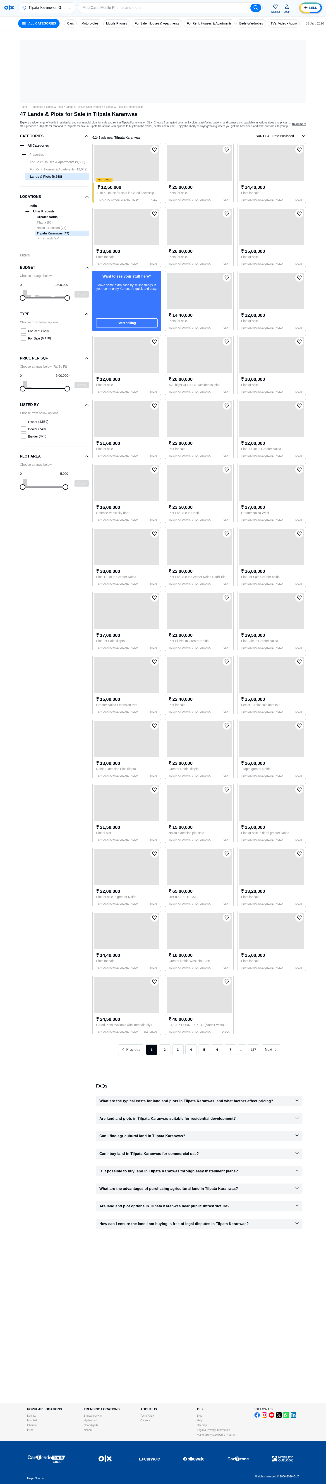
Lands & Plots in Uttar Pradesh (84, 106)
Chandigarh (91, 1425)
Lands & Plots (54, 106)
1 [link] (152, 1049)
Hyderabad (90, 1420)
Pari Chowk (48, 239)
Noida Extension (51, 228)
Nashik (88, 1430)
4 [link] (191, 1049)
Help (200, 1420)
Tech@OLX (147, 1415)
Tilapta (45, 222)
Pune (30, 1430)
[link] (271, 1049)
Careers (145, 1420)
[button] (69, 7)
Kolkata (31, 1415)
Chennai (32, 1425)
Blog (199, 1415)
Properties (37, 106)
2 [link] (165, 1049)
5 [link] (204, 1049)
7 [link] (230, 1049)
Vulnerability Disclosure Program (216, 1434)
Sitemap (202, 1425)
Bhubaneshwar (93, 1415)
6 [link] (217, 1049)
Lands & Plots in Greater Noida (124, 106)
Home (24, 106)
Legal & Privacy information (213, 1430)
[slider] (22, 298)
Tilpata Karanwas (53, 233)
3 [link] (178, 1049)
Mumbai (32, 1420)
